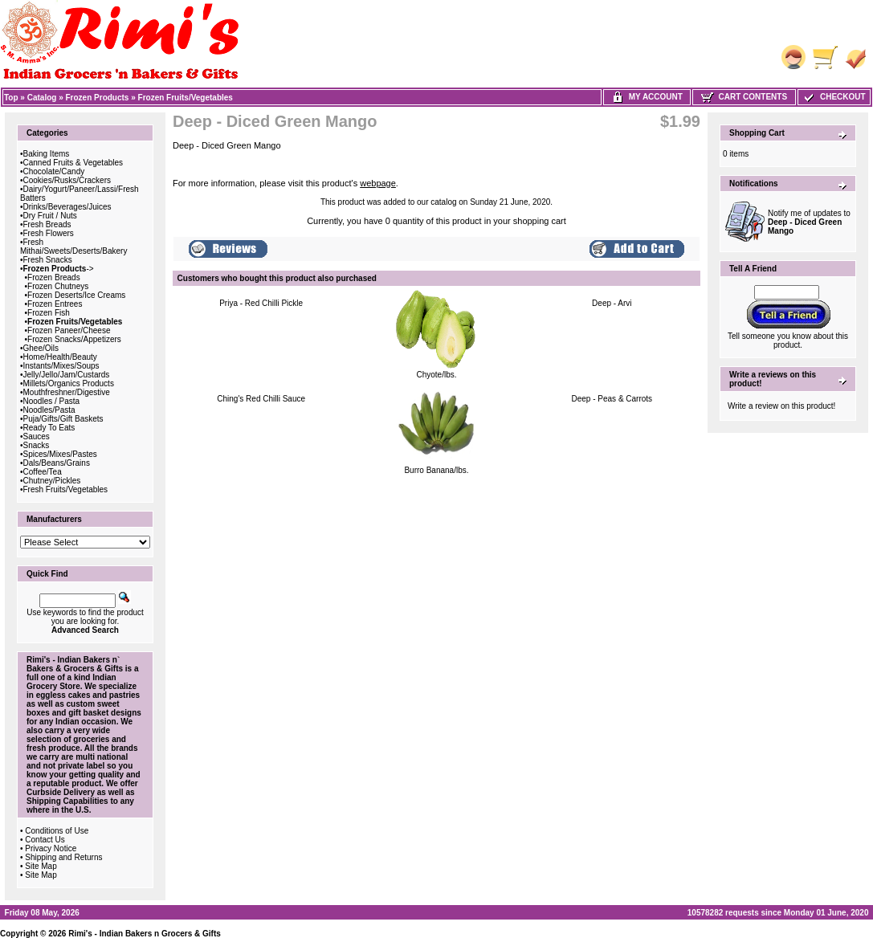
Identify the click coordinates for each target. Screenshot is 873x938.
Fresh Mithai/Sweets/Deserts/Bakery (73, 246)
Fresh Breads (47, 224)
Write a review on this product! (781, 406)
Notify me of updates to (809, 222)
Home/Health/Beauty (60, 357)
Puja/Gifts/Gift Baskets (63, 418)
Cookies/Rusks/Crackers (67, 180)
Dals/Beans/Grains (56, 463)
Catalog (42, 97)
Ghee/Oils (41, 348)
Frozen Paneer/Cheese (68, 330)
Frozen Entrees (54, 304)
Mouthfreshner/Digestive (66, 392)
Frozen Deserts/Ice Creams (76, 295)
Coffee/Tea (42, 471)
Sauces (36, 436)
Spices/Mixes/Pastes (60, 454)
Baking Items (46, 153)
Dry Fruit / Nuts (50, 215)
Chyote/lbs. (436, 374)
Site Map (40, 866)
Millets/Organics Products (68, 383)
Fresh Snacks (47, 259)
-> (58, 268)
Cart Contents (744, 96)
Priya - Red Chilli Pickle (261, 303)
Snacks (36, 445)
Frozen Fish (48, 312)
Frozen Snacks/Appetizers (74, 339)
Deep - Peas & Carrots (612, 398)
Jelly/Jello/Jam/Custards (66, 374)
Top (11, 97)
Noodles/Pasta (49, 410)
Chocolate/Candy (54, 171)
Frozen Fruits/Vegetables (185, 97)
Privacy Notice (50, 848)
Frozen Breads (53, 277)
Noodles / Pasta (51, 401)
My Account (647, 96)
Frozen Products (97, 97)
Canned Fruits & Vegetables (73, 162)
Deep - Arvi (611, 303)
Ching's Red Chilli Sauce (261, 398)
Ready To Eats (49, 427)
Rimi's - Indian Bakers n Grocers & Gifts (144, 933)
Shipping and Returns (63, 857)
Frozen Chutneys (57, 286)
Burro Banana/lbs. (436, 470)
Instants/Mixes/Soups (61, 365)
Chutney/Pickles (52, 480)
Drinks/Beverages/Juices (67, 206)
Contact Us (44, 839)
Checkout (833, 96)
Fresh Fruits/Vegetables (65, 489)
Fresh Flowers (48, 233)
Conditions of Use (56, 830)
